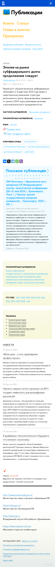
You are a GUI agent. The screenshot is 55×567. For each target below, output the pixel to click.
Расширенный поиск (33, 44)
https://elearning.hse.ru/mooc (17, 526)
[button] (7, 175)
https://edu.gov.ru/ (12, 505)
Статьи (23, 23)
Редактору (48, 564)
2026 (23, 297)
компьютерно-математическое (19, 279)
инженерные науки (32, 276)
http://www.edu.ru (11, 516)
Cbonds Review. (9, 80)
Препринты (13, 35)
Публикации (26, 12)
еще (28, 301)
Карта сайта (8, 560)
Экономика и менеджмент (39, 112)
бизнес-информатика (15, 270)
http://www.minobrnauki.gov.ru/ (18, 495)
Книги (8, 23)
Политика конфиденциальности (16, 549)
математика (39, 279)
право (20, 282)
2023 (38, 297)
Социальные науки (17, 331)
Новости (8, 344)
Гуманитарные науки (17, 319)
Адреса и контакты (30, 541)
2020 (13, 301)
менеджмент (11, 282)
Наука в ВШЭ (37, 49)
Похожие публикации (26, 170)
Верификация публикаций (13, 44)
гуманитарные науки (14, 276)
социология (29, 282)
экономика (39, 282)
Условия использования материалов (18, 545)
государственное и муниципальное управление (27, 273)
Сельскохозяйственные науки (22, 328)
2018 (23, 301)
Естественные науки (17, 322)
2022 (43, 297)
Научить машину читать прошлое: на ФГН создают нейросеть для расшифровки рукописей (25, 392)
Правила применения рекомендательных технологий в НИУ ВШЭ (26, 554)
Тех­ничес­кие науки (17, 334)
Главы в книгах (16, 29)
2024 (33, 297)
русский (13, 124)
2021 (8, 301)
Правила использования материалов (17, 49)
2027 (18, 297)
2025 (28, 297)
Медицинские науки (17, 325)
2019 (18, 301)
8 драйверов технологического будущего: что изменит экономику (26, 437)
